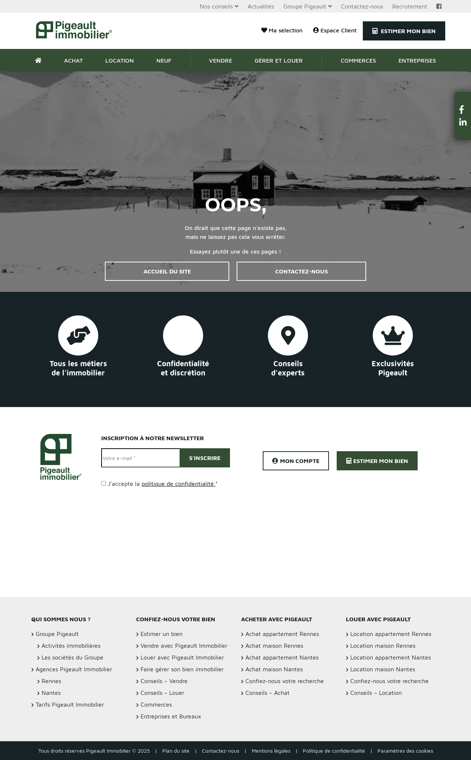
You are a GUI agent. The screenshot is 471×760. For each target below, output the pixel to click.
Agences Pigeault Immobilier (74, 669)
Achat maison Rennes (274, 645)
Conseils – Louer (162, 692)
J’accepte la (163, 483)
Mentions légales (271, 750)
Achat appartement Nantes (282, 657)
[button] (463, 109)
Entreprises (417, 60)
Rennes (51, 681)
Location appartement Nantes (390, 657)
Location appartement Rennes (390, 633)
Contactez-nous (362, 6)
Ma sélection (281, 30)
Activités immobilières (71, 645)
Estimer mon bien (404, 31)
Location (119, 60)
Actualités (261, 6)
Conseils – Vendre (164, 681)
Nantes (51, 692)
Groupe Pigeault (304, 6)
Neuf (163, 60)
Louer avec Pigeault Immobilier (182, 657)
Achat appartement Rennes (282, 633)
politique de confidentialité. (178, 483)
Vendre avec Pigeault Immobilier (184, 645)
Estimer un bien (162, 633)
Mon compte (295, 460)
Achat (73, 60)
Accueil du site (167, 271)
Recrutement (409, 6)
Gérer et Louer (279, 60)
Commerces (358, 60)
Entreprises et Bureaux (171, 716)
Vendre (220, 60)
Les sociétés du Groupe (72, 657)
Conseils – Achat (267, 692)
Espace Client (335, 30)
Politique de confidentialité (334, 750)
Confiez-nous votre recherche (284, 681)
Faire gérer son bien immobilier (182, 669)
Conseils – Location (376, 692)
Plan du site (176, 750)
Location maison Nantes (382, 669)
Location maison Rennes (382, 645)
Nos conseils (216, 6)
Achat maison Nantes (274, 669)
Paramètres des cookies (405, 750)
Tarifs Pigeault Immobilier (70, 704)
